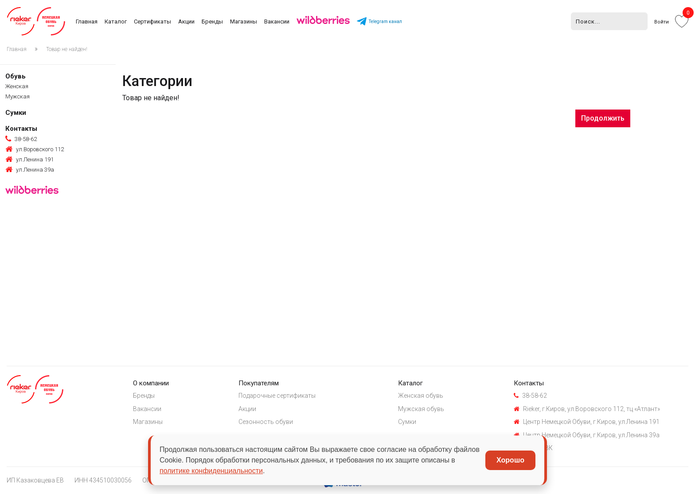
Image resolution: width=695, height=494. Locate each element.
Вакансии (276, 21)
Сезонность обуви (265, 421)
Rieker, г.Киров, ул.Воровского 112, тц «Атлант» (587, 408)
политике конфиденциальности (211, 470)
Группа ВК (533, 447)
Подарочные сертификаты (277, 395)
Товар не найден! (66, 49)
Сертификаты (152, 21)
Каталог (116, 21)
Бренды (212, 21)
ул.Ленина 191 (29, 159)
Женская (16, 86)
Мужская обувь (421, 408)
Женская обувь (420, 395)
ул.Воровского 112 (34, 149)
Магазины (243, 21)
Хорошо (510, 460)
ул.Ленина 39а (29, 169)
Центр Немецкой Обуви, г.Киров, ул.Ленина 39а (587, 435)
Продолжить (603, 118)
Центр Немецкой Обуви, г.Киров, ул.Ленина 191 (587, 421)
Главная (87, 21)
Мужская (17, 96)
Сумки (15, 113)
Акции (186, 21)
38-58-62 (21, 139)
